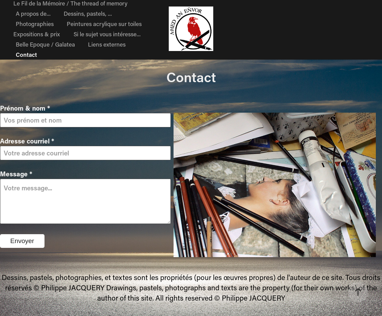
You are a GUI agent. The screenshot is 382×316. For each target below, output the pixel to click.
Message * (16, 173)
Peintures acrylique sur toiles (104, 23)
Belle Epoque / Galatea (45, 44)
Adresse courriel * (27, 141)
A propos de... (33, 13)
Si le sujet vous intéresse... (107, 34)
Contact (26, 54)
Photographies (35, 23)
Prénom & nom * (25, 108)
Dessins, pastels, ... (88, 13)
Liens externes (107, 44)
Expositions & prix (36, 34)
